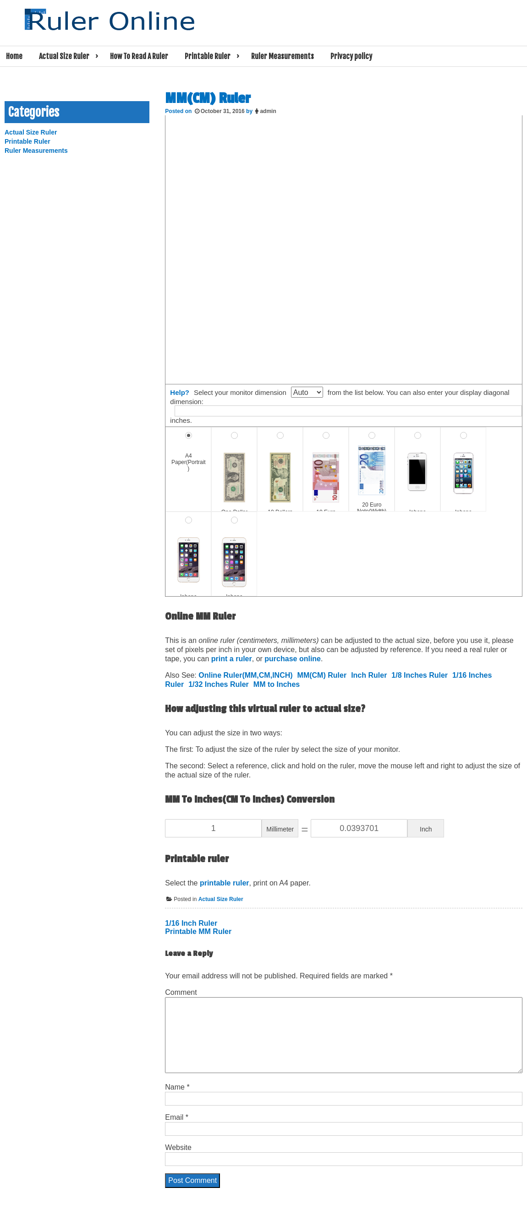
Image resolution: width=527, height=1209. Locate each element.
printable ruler (224, 883)
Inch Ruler (369, 675)
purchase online (292, 659)
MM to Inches (276, 684)
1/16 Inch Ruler (191, 923)
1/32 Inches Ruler (218, 684)
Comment (181, 992)
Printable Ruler (208, 56)
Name (177, 1087)
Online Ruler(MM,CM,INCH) (245, 675)
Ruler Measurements (282, 56)
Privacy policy (351, 56)
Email (176, 1117)
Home (14, 56)
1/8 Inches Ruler (419, 675)
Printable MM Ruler (198, 931)
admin (268, 111)
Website (178, 1147)
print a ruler (231, 659)
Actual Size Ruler (64, 56)
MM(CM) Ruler (322, 675)
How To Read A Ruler (139, 56)
